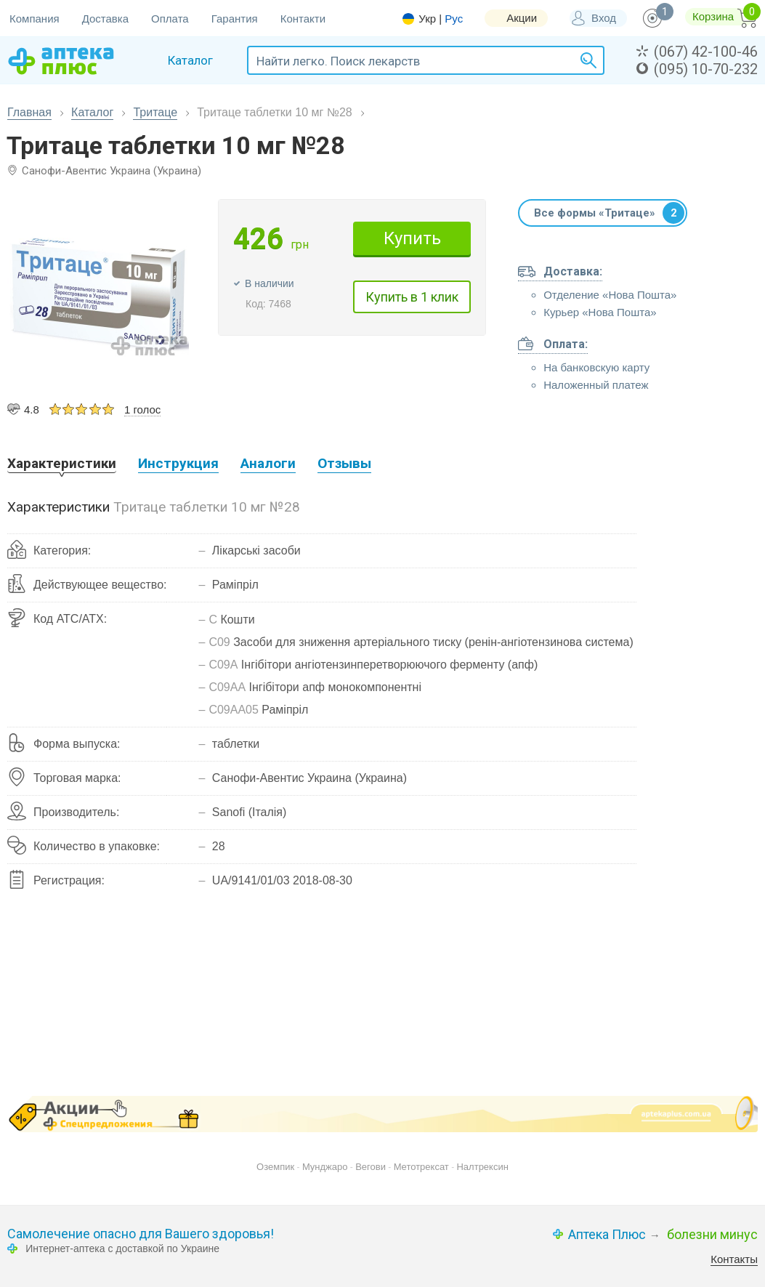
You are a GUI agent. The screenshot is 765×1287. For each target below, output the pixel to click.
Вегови (370, 1166)
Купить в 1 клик (411, 296)
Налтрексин (482, 1166)
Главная (29, 112)
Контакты (734, 1259)
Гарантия (234, 18)
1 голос (142, 409)
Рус (454, 18)
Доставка (105, 18)
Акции (521, 18)
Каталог (92, 112)
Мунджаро (325, 1166)
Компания (34, 18)
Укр (427, 19)
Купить (412, 238)
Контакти (302, 18)
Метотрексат (421, 1166)
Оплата (170, 18)
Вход (603, 18)
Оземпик (275, 1166)
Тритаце (155, 112)
